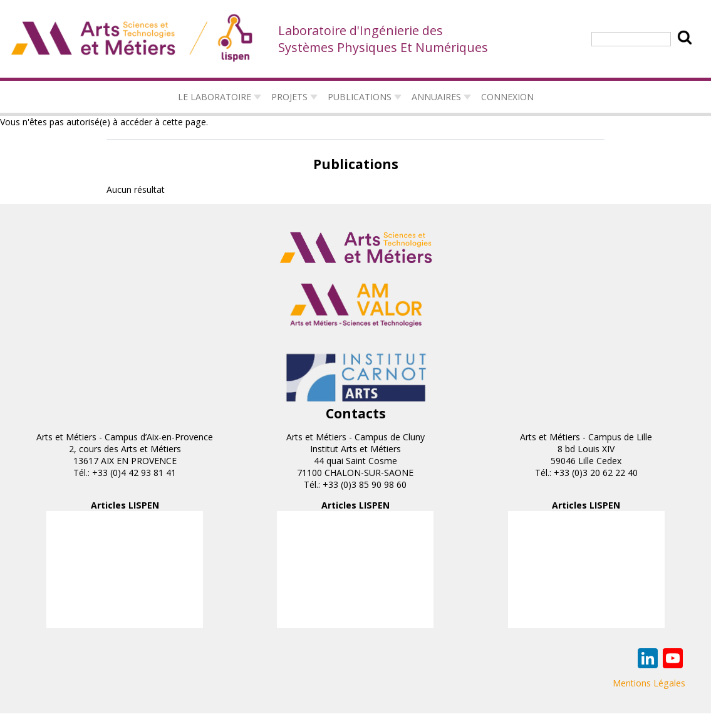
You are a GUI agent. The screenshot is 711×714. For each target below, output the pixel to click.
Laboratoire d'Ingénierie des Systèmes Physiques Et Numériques (383, 39)
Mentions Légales (649, 683)
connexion (507, 97)
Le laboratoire (214, 97)
